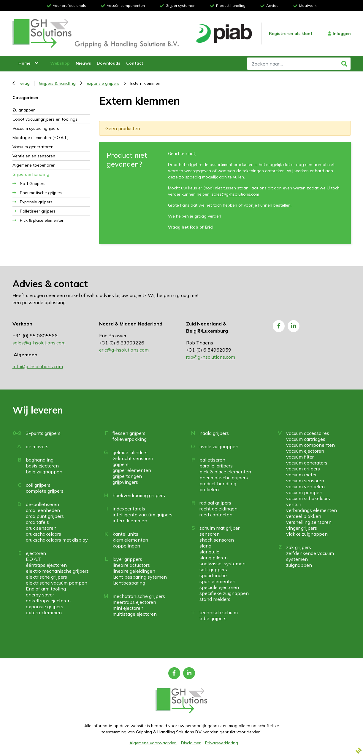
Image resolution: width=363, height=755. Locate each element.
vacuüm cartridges (305, 439)
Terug (21, 83)
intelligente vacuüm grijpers (142, 515)
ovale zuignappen (218, 446)
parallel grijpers (216, 466)
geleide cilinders (130, 452)
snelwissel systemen (222, 563)
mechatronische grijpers (138, 596)
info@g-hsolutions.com (37, 366)
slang (205, 546)
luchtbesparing (128, 583)
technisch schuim (218, 612)
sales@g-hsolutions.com (235, 194)
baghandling (39, 460)
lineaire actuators (131, 565)
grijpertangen (127, 476)
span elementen (217, 581)
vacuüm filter (300, 457)
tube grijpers (212, 618)
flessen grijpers (128, 433)
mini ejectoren (127, 608)
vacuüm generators (306, 463)
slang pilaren (213, 558)
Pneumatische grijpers (41, 192)
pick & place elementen (225, 472)
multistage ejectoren (134, 614)
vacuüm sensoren (305, 480)
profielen (209, 489)
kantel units (125, 534)
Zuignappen (24, 110)
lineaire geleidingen (133, 571)
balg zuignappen (44, 472)
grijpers (120, 464)
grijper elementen (131, 470)
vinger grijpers (301, 528)
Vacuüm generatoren (32, 146)
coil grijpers (38, 485)
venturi (293, 504)
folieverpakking (129, 439)
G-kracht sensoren (132, 458)
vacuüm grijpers (303, 469)
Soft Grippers (32, 183)
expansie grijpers (44, 606)
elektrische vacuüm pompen (56, 583)
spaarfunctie (213, 575)
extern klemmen (44, 612)
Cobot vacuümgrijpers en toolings (44, 119)
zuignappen (299, 565)
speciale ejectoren (219, 587)
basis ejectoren (42, 466)
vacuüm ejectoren (305, 451)
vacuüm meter (301, 475)
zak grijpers (298, 547)
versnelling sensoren (309, 522)
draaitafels (37, 522)
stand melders (214, 599)
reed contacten (215, 515)
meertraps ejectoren (134, 602)
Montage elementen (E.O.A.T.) (40, 137)
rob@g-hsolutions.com (210, 357)
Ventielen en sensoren (33, 156)
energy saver (40, 595)
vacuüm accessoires (307, 433)
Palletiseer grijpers (38, 211)
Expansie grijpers (106, 83)
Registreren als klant (291, 33)
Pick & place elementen (42, 220)
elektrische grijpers (46, 577)
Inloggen (339, 33)
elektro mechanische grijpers (57, 571)
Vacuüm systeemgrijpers (35, 128)
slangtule (209, 552)
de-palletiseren (42, 504)
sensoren (209, 534)
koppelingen (126, 546)
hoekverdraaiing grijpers (138, 495)
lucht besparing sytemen (139, 577)
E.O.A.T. (34, 559)
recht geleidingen (218, 509)
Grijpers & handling (60, 83)
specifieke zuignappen (224, 593)
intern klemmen (129, 520)
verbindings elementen (311, 510)
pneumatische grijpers (223, 478)
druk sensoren (41, 528)
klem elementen (130, 540)
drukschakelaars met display (57, 540)
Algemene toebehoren (34, 165)
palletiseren (212, 460)
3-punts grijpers (43, 433)
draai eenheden (43, 510)
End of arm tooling (46, 589)
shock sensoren (216, 540)
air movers (37, 446)
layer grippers (127, 559)
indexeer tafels (128, 509)
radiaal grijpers (215, 503)
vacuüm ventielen (305, 486)
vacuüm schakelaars (308, 498)
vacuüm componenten (310, 445)
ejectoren (36, 553)
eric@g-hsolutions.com (124, 350)
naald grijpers (214, 433)
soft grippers (213, 569)
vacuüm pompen (304, 492)
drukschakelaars (43, 534)
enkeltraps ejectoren (48, 601)
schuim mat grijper (219, 528)
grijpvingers (125, 482)
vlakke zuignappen (307, 534)
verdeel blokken (303, 516)
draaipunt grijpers (45, 516)
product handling (217, 483)
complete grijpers (45, 491)
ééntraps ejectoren (46, 565)
